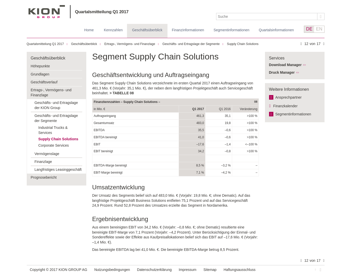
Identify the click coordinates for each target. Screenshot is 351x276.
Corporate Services (53, 145)
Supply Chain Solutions (243, 44)
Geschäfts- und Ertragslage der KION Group (56, 105)
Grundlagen (40, 74)
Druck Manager (282, 72)
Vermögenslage (47, 154)
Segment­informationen (293, 114)
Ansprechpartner (288, 97)
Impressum (187, 270)
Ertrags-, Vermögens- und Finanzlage (129, 44)
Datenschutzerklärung (154, 270)
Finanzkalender (285, 106)
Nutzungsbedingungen (112, 270)
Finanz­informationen (188, 30)
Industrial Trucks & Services (53, 130)
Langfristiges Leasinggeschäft (58, 169)
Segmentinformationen (231, 30)
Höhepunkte (40, 66)
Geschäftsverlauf (44, 82)
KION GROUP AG (47, 11)
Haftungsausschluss (239, 270)
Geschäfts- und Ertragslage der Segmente (191, 44)
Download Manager (285, 65)
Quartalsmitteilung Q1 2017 (102, 11)
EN (319, 29)
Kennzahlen (113, 30)
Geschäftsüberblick (147, 30)
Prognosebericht (44, 177)
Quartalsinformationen (276, 30)
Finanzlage (43, 162)
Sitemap (209, 270)
